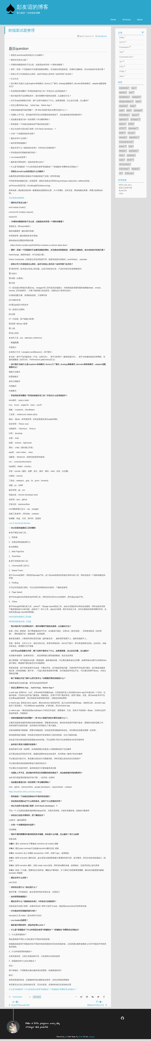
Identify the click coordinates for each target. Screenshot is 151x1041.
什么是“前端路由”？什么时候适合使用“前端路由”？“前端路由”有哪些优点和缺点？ (57, 991)
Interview (51, 999)
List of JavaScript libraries (33, 525)
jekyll (66, 1038)
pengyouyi (116, 38)
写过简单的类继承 (30, 200)
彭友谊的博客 (32, 7)
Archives (126, 19)
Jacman (80, 1038)
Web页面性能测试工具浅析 (34, 619)
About (140, 19)
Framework (31, 999)
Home (113, 19)
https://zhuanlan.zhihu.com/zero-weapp (39, 794)
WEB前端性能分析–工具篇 (34, 623)
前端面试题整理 (36, 32)
